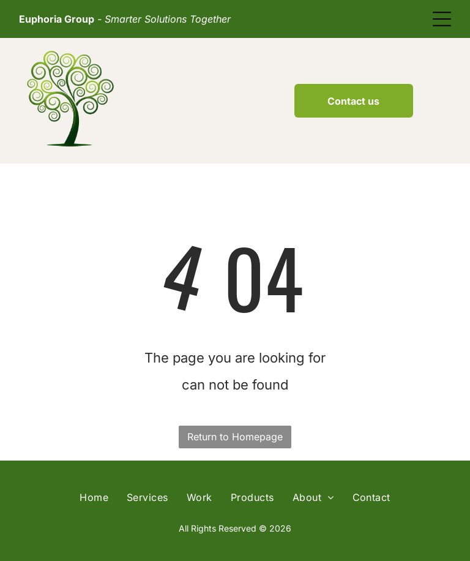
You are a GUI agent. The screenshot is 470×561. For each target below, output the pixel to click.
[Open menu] (442, 19)
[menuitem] (94, 497)
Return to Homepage (235, 437)
